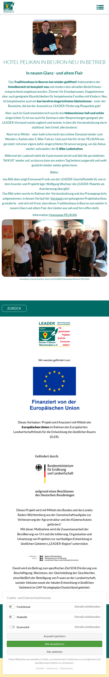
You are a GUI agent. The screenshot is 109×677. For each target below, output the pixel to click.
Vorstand (56, 198)
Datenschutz (66, 668)
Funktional (23, 606)
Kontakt (40, 668)
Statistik (22, 617)
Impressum (52, 668)
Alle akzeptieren (54, 644)
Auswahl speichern (55, 636)
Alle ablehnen (54, 651)
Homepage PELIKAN (63, 215)
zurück (14, 308)
